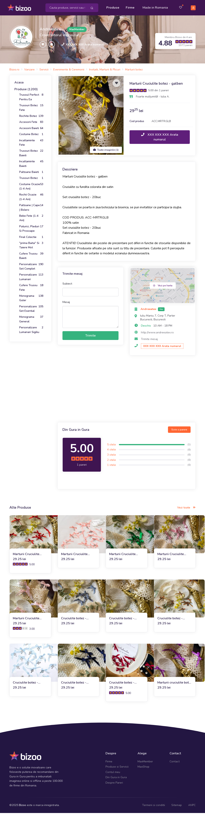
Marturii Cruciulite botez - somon (74, 557)
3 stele (111, 457)
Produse (113, 6)
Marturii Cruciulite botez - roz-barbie (26, 621)
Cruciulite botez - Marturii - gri (73, 621)
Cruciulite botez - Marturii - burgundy (123, 685)
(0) (189, 452)
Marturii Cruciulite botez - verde (122, 557)
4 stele (111, 452)
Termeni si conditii (153, 808)
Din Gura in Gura (116, 780)
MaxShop (143, 770)
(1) (189, 447)
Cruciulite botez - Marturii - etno (170, 621)
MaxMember (145, 764)
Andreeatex (50, 32)
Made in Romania (150, 9)
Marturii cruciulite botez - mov (174, 685)
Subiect (67, 287)
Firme (131, 6)
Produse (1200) (26, 92)
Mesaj (66, 305)
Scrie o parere (179, 432)
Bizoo (22, 808)
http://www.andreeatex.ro (157, 335)
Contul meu (113, 775)
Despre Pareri (114, 785)
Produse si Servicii (117, 770)
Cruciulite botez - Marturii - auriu (121, 621)
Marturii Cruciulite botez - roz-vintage (171, 557)
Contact (175, 764)
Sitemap (176, 808)
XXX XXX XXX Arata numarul (85, 47)
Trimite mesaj (149, 342)
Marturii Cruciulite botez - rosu (26, 557)
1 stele (111, 468)
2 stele (111, 463)
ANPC (192, 808)
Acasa (19, 85)
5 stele (111, 447)
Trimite (90, 338)
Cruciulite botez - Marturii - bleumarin (75, 685)
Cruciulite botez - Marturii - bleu (25, 685)
